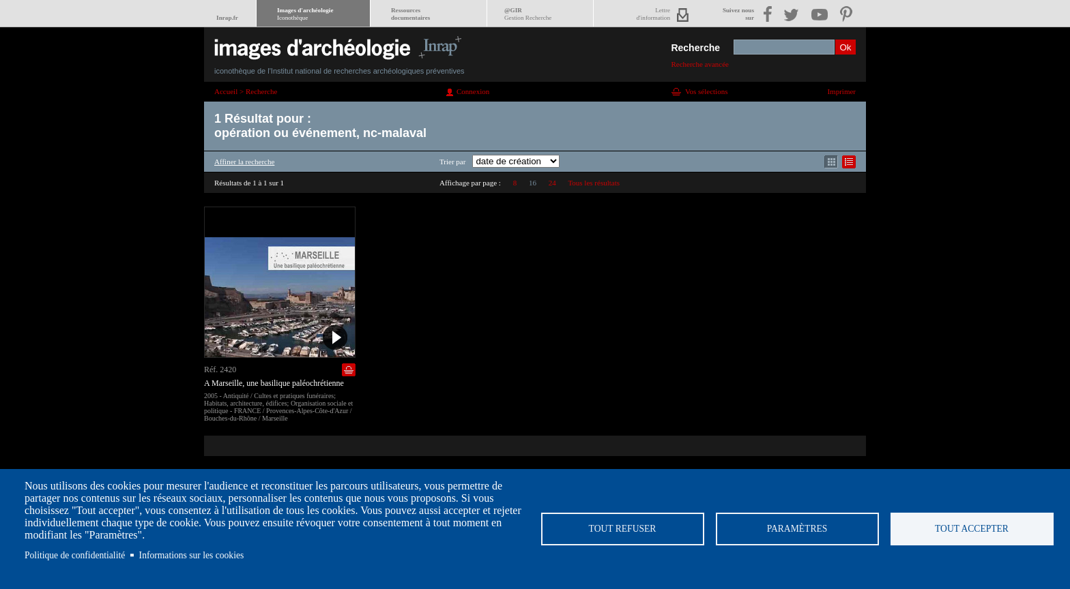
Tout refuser (622, 529)
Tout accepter (972, 529)
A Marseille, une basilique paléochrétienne (274, 383)
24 (552, 183)
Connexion (473, 91)
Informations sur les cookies (191, 555)
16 (532, 183)
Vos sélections (706, 91)
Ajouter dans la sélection (349, 369)
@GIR (527, 14)
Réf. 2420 (220, 369)
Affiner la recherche (244, 161)
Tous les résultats (594, 183)
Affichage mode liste (849, 161)
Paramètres (797, 529)
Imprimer (841, 91)
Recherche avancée (700, 64)
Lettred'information (653, 14)
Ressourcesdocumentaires (410, 14)
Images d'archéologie (305, 14)
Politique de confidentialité (75, 555)
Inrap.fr (227, 17)
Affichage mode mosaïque (831, 161)
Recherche (695, 47)
